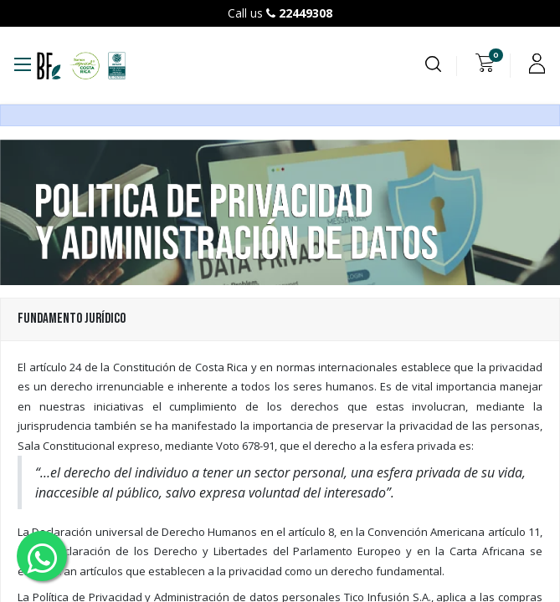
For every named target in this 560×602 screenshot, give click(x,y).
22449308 (305, 13)
